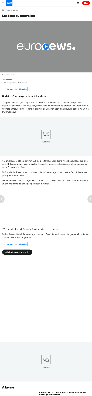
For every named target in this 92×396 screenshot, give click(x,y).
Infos (8, 10)
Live (86, 3)
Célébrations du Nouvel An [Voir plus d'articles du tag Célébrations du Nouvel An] (17, 252)
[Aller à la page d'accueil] (9, 3)
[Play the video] (46, 46)
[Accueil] (3, 10)
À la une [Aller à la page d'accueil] (8, 387)
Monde (15, 10)
